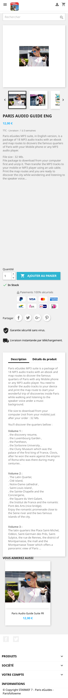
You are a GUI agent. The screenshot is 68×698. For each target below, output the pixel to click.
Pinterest (46, 317)
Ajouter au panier (38, 276)
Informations (13, 684)
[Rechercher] (34, 17)
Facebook (6, 639)
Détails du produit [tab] (44, 359)
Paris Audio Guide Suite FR (28, 613)
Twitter (16, 639)
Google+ (37, 317)
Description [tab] (18, 359)
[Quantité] (7, 276)
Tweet (28, 317)
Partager (18, 317)
